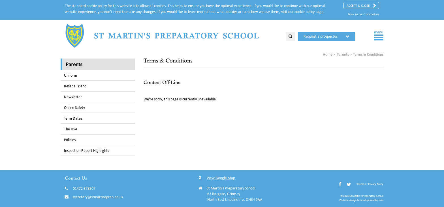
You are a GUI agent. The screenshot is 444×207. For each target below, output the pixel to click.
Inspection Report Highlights (86, 150)
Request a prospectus (321, 36)
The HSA (70, 129)
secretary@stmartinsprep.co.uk (97, 197)
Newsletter (73, 97)
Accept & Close (361, 6)
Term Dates (73, 118)
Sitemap (361, 184)
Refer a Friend (75, 86)
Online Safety (74, 107)
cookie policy (304, 12)
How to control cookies (363, 14)
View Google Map (217, 178)
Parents (74, 64)
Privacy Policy (375, 184)
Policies (70, 140)
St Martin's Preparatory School (176, 35)
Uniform (70, 75)
